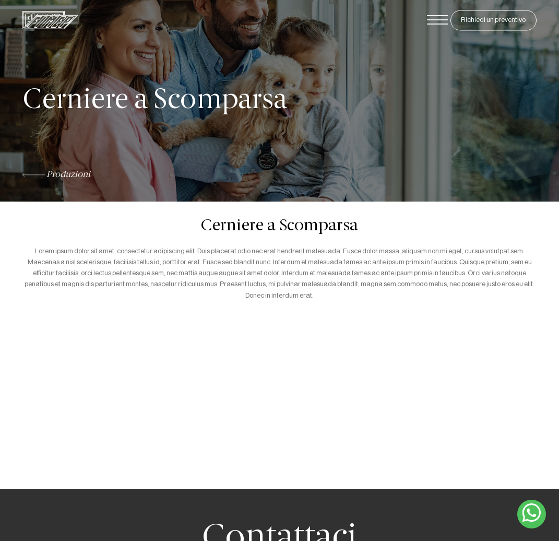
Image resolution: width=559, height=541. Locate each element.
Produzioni (56, 175)
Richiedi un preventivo (493, 20)
